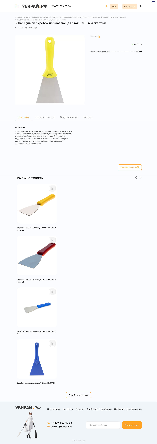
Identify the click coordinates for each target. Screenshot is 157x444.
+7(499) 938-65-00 (61, 6)
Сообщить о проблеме (99, 409)
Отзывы (80, 409)
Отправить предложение (128, 409)
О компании (53, 409)
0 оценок (19, 27)
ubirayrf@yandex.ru (61, 427)
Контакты (68, 409)
